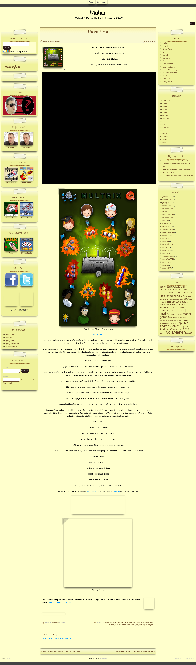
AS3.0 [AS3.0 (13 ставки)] (163, 301)
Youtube (11, 147)
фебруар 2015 (167, 223)
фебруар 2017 (167, 200)
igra (130, 622)
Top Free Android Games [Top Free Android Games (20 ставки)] (174, 324)
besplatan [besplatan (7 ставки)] (171, 302)
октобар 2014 (167, 235)
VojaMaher (55, 622)
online (133, 625)
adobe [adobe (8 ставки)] (185, 290)
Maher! (165, 55)
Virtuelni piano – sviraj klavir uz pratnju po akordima (60, 651)
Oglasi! (164, 133)
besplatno (113, 622)
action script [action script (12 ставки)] (166, 286)
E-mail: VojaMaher (19, 310)
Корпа (165, 76)
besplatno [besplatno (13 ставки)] (181, 301)
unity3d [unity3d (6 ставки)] (163, 333)
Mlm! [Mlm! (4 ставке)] (179, 317)
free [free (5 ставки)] (182, 308)
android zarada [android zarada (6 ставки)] (171, 299)
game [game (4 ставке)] (186, 308)
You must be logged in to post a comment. (57, 638)
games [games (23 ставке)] (164, 310)
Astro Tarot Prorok (169, 172)
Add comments (150, 41)
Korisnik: (5, 367)
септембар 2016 (168, 208)
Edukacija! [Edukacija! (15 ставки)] (166, 304)
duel (118, 622)
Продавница (167, 82)
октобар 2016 (167, 206)
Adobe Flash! (167, 100)
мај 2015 (165, 220)
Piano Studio (11, 183)
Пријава (9, 337)
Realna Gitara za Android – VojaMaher (176, 169)
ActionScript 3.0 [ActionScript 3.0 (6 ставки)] (179, 287)
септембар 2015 (168, 217)
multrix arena (126, 625)
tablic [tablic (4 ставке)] (175, 323)
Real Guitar (26, 183)
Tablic (11, 253)
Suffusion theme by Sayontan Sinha (182, 658)
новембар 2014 (168, 232)
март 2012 (166, 253)
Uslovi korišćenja (169, 67)
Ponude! (165, 136)
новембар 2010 (168, 259)
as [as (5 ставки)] (191, 299)
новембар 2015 (168, 215)
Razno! (57, 41)
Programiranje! (168, 61)
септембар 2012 (168, 244)
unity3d (117, 491)
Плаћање (166, 79)
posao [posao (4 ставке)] (170, 320)
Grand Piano (167, 49)
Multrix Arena (98, 32)
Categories (101, 2)
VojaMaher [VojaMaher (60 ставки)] (175, 332)
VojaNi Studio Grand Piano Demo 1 (175, 161)
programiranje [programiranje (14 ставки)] (180, 320)
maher (138, 622)
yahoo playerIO (93, 491)
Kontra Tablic (26, 253)
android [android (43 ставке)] (179, 295)
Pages (91, 2)
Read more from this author (59, 602)
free (122, 622)
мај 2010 (165, 265)
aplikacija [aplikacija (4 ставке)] (180, 299)
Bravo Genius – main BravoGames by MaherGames (135, 651)
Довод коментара (12, 344)
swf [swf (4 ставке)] (172, 323)
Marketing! (166, 127)
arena (107, 622)
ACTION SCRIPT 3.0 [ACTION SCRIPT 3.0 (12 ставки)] (171, 289)
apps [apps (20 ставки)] (187, 298)
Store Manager (168, 64)
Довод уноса (10, 341)
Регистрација (10, 335)
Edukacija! (166, 112)
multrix (119, 625)
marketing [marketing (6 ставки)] (173, 317)
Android (165, 43)
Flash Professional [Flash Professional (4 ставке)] (175, 308)
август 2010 (166, 262)
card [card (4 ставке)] (188, 302)
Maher (98, 13)
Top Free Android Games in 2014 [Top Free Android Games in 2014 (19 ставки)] (175, 328)
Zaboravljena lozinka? (27, 379)
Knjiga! (164, 124)
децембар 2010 (168, 256)
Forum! (165, 46)
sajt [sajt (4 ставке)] (169, 323)
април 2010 (166, 268)
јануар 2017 (166, 203)
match (152, 622)
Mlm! (164, 130)
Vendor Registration (170, 73)
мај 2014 (165, 241)
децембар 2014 (168, 229)
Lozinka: (5, 376)
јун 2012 (165, 247)
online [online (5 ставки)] (183, 317)
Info (163, 121)
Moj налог (166, 58)
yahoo (152, 625)
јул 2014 (165, 238)
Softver (165, 142)
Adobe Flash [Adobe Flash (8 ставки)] (173, 292)
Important (51, 41)
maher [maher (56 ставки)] (165, 313)
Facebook (26, 147)
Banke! (164, 106)
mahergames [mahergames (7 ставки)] (176, 314)
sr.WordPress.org (12, 346)
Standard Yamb (26, 218)
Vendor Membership (170, 70)
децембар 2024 (168, 197)
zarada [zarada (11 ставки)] (188, 332)
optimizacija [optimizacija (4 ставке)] (163, 320)
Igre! (164, 52)
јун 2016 (165, 211)
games (126, 622)
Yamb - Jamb (11, 218)
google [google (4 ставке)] (171, 311)
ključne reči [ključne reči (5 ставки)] (178, 311)
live (134, 622)
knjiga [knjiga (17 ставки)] (186, 310)
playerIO (139, 625)
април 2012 (166, 250)
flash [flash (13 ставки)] (174, 304)
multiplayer (112, 625)
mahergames (145, 622)
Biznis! (164, 109)
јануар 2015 (166, 226)
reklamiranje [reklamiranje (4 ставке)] (164, 323)
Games (45, 41)
